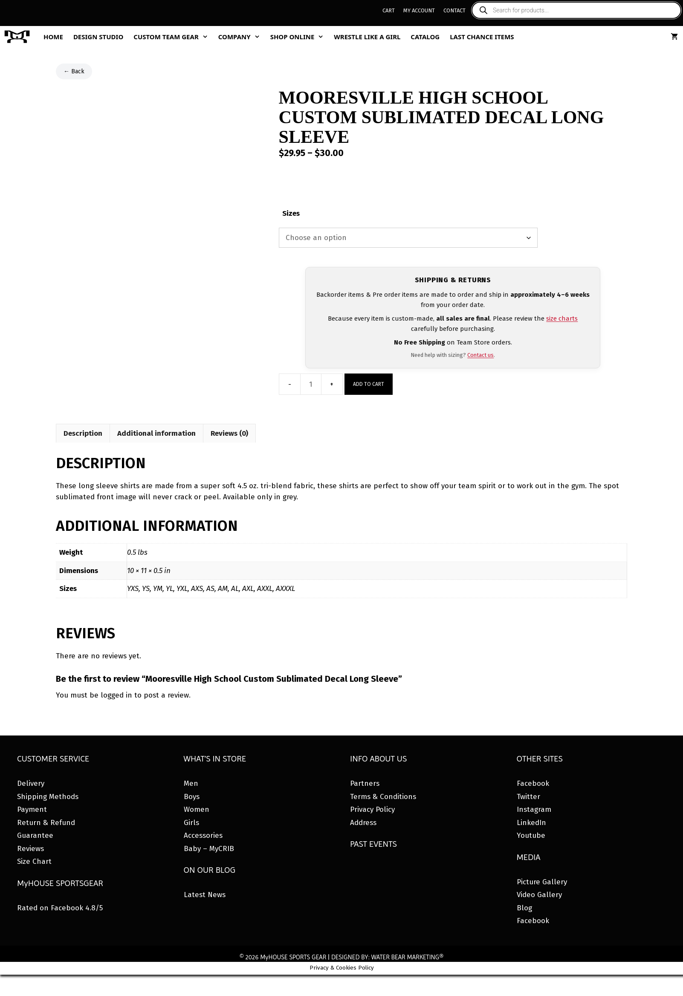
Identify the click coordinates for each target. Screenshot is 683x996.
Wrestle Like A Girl (367, 36)
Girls (191, 822)
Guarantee (35, 835)
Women (196, 809)
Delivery (30, 783)
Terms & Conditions (383, 796)
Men (191, 783)
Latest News (205, 894)
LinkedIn (531, 822)
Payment (32, 809)
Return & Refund (46, 822)
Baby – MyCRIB (209, 848)
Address (363, 822)
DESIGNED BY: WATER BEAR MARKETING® (387, 957)
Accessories (203, 835)
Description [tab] (83, 433)
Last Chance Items (482, 36)
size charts (562, 318)
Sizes (291, 213)
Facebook (533, 783)
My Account (419, 10)
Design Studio (98, 36)
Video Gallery (539, 894)
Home (53, 36)
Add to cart (368, 384)
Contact (454, 10)
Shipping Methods (47, 796)
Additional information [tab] (156, 433)
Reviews (30, 848)
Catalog (425, 36)
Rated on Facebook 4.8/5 (60, 907)
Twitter (528, 796)
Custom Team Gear (173, 36)
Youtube (531, 835)
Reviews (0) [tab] (229, 433)
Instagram (534, 809)
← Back (74, 71)
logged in (116, 695)
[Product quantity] (310, 384)
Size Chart (34, 861)
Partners (364, 783)
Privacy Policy (372, 809)
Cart (388, 10)
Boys (192, 796)
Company (241, 36)
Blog (524, 907)
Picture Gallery (542, 881)
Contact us (480, 355)
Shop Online (299, 36)
